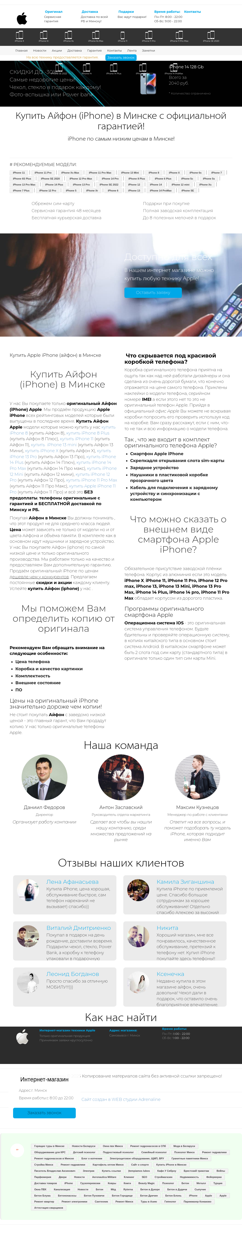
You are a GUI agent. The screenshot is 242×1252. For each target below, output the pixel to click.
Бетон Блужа (42, 1195)
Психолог (168, 1183)
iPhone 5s (209, 178)
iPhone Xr (92, 190)
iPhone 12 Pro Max (81, 178)
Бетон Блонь (173, 1195)
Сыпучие (200, 1189)
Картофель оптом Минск (108, 1164)
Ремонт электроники (74, 1201)
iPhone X (174, 172)
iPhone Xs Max (70, 172)
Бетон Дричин (149, 1195)
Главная (21, 50)
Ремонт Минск (124, 1201)
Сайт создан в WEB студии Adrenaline (121, 1099)
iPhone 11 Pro (43, 172)
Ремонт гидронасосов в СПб (148, 1146)
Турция (218, 1183)
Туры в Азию (149, 1201)
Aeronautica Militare (104, 1177)
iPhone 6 (113, 190)
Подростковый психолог (118, 1152)
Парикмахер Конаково (197, 1201)
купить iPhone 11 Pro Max (91, 480)
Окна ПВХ (40, 1189)
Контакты (114, 50)
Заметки (148, 50)
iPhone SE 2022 (109, 184)
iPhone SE (187, 190)
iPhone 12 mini (181, 184)
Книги (127, 1183)
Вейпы (221, 1170)
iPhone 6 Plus (163, 178)
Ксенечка (170, 973)
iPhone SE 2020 (50, 178)
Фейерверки (214, 1177)
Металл (201, 1183)
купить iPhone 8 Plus (87, 433)
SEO (144, 1177)
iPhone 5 (71, 190)
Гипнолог (170, 1201)
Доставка (75, 50)
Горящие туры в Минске (49, 1146)
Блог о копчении (92, 1158)
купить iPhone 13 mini (54, 444)
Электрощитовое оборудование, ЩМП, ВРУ (137, 1158)
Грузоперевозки (90, 1183)
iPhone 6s (196, 172)
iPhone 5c (187, 178)
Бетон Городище (122, 1195)
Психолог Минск (184, 1152)
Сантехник (101, 1201)
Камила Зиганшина (185, 881)
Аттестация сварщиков (48, 1207)
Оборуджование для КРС (49, 1152)
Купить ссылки (111, 1170)
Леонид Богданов (72, 973)
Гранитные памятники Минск (190, 1158)
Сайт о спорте (140, 1164)
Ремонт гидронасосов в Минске (54, 1158)
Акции (57, 50)
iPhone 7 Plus (21, 190)
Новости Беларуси (84, 1146)
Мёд (113, 1189)
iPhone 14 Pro (110, 178)
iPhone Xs (205, 184)
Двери (63, 1177)
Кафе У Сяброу (166, 1170)
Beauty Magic (146, 1183)
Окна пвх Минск (113, 1146)
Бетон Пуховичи (94, 1195)
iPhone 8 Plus (136, 178)
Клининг (129, 1177)
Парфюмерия (42, 1177)
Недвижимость (189, 1177)
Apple (208, 1195)
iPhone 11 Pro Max (100, 172)
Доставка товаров (45, 1183)
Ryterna (128, 1189)
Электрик (88, 1170)
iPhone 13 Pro (81, 184)
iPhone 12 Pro (47, 190)
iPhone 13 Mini (130, 172)
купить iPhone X (41, 450)
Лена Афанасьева (72, 881)
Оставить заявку (153, 292)
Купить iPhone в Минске (171, 1164)
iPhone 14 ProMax (161, 190)
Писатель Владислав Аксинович (54, 1170)
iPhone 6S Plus (22, 178)
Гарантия (94, 50)
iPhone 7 (216, 172)
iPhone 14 (156, 184)
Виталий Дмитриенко (78, 927)
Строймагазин (163, 1177)
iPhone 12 (134, 184)
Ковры (112, 1183)
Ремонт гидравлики (214, 1152)
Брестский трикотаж (196, 1170)
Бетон (185, 1183)
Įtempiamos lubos (139, 1170)
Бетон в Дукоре (150, 1189)
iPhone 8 (154, 172)
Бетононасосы (67, 1195)
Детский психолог (84, 1152)
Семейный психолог (154, 1152)
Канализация (62, 1189)
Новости (39, 50)
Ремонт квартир (44, 1201)
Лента (132, 50)
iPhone (69, 1183)
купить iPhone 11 (76, 438)
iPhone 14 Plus (54, 184)
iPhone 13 (134, 190)
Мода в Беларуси (184, 1146)
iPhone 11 (19, 172)
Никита (167, 927)
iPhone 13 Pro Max (24, 184)
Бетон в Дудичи (177, 1189)
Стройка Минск (43, 1164)
